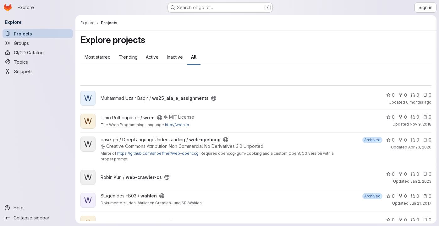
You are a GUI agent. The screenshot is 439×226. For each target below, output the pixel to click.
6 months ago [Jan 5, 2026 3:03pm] (418, 102)
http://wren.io (177, 124)
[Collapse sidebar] (38, 217)
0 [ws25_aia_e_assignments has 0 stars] (390, 95)
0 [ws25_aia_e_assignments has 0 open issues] (427, 95)
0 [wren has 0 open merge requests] (415, 117)
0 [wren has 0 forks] (402, 117)
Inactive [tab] (175, 57)
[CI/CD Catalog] (38, 52)
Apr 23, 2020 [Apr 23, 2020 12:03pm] (419, 147)
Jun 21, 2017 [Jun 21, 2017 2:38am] (420, 203)
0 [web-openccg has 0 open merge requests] (415, 140)
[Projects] (38, 33)
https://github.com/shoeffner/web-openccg (158, 153)
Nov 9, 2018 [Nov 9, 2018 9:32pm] (420, 124)
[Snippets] (38, 71)
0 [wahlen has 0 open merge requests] (415, 196)
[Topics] (38, 61)
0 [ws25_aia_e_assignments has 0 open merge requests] (415, 95)
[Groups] (38, 43)
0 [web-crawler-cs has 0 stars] (390, 174)
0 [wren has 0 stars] (390, 117)
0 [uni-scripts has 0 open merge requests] (415, 220)
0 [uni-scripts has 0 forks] (402, 220)
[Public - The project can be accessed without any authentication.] (213, 98)
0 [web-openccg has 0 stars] (390, 140)
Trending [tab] (128, 57)
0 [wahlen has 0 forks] (402, 196)
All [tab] (193, 57)
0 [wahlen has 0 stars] (390, 196)
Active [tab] (152, 57)
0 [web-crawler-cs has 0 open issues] (427, 174)
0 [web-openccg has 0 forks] (402, 140)
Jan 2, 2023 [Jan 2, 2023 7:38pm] (420, 181)
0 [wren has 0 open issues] (427, 117)
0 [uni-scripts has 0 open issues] (427, 220)
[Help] (38, 207)
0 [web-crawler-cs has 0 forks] (402, 174)
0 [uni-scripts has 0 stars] (390, 220)
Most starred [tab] (98, 57)
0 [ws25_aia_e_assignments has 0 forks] (402, 95)
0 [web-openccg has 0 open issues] (427, 140)
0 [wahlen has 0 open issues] (427, 196)
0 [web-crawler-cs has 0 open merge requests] (415, 174)
